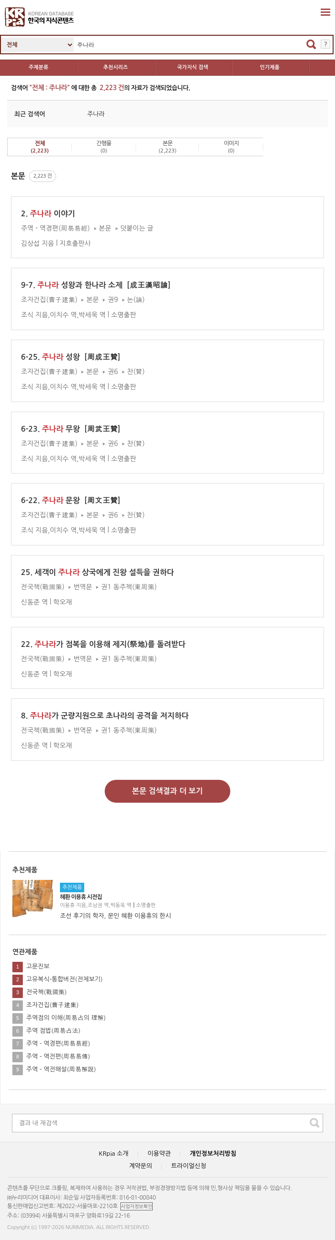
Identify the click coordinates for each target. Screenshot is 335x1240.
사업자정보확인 (136, 1206)
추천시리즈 (115, 67)
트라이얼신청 (188, 1166)
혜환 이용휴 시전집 (81, 897)
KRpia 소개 (113, 1153)
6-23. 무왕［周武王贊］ (73, 429)
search (314, 1123)
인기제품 (269, 67)
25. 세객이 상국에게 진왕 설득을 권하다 (97, 572)
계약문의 (140, 1166)
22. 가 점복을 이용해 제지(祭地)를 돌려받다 (103, 644)
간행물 (104, 147)
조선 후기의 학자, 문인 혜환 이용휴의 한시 (115, 916)
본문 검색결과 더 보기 (167, 791)
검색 (311, 44)
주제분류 (38, 67)
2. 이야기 (48, 213)
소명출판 (146, 905)
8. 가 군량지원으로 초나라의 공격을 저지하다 (105, 715)
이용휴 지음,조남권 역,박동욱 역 (95, 905)
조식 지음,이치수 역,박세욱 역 (63, 315)
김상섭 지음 (37, 243)
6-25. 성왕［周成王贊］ (73, 357)
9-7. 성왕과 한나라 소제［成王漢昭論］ (98, 285)
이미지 (231, 147)
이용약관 (159, 1153)
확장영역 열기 (325, 12)
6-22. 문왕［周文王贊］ (73, 500)
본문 (167, 147)
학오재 (62, 602)
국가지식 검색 (192, 67)
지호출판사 (75, 243)
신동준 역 (34, 602)
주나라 (96, 114)
